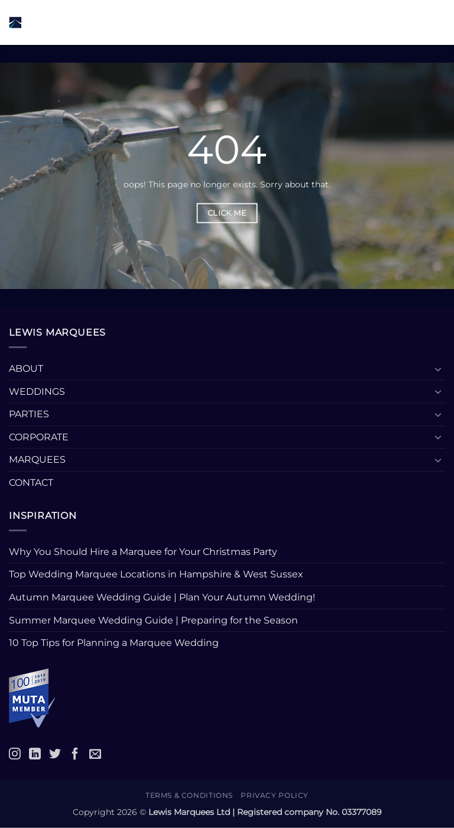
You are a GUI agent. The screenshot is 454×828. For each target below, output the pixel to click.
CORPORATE (39, 437)
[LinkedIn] (35, 753)
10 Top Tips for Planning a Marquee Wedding (115, 642)
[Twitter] (55, 753)
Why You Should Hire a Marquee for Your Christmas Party (143, 551)
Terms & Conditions (189, 795)
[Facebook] (75, 753)
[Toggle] (438, 369)
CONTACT (31, 482)
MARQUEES (37, 459)
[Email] (95, 753)
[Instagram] (15, 753)
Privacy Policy (275, 795)
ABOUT (26, 368)
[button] (147, 22)
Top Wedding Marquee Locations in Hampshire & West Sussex (156, 574)
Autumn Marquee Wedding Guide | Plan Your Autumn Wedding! (162, 597)
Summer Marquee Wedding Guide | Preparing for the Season (153, 620)
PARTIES (29, 414)
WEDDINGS (37, 391)
